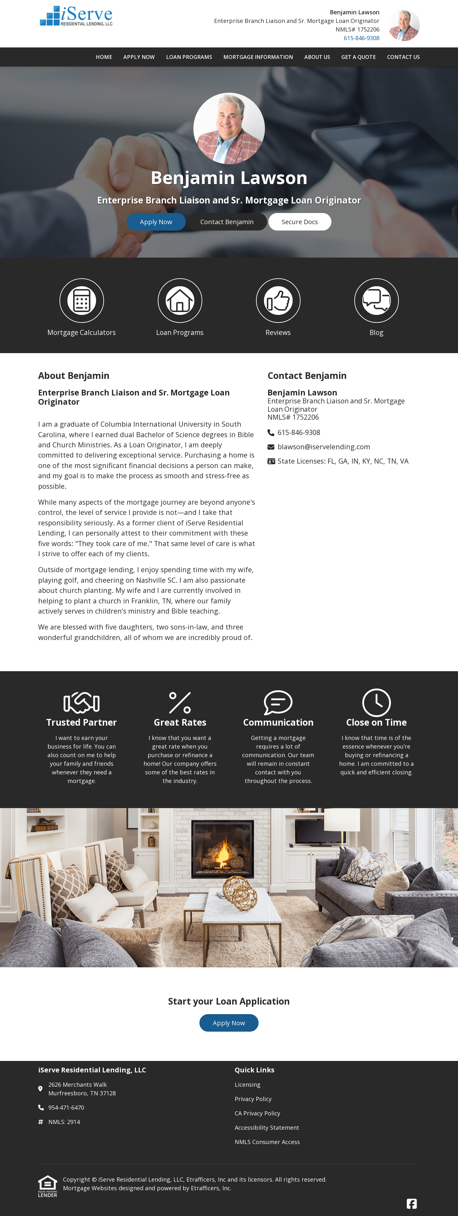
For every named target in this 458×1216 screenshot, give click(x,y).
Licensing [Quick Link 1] (247, 1084)
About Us (317, 56)
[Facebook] (412, 1204)
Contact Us (403, 56)
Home (104, 56)
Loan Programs (189, 56)
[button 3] (278, 305)
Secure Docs (300, 221)
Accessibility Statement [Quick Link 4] (267, 1127)
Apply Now (139, 56)
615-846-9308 (361, 38)
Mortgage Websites (91, 1188)
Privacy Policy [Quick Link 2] (253, 1099)
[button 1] (81, 305)
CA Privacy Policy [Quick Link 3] (257, 1113)
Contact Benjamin (227, 221)
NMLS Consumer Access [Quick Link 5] (267, 1142)
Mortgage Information (258, 56)
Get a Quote (358, 56)
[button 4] (376, 305)
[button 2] (179, 305)
